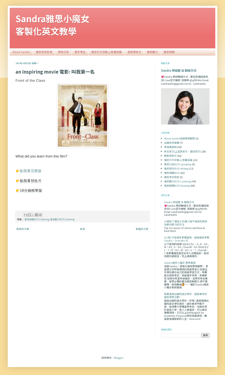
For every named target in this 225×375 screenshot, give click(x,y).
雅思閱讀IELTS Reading (177, 185)
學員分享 (63, 52)
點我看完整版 (31, 171)
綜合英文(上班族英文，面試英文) (182, 151)
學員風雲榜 (170, 147)
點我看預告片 (31, 181)
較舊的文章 (142, 229)
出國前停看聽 (171, 142)
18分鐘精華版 (31, 190)
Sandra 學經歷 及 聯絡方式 (178, 70)
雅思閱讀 (169, 52)
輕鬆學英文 (134, 52)
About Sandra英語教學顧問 (179, 138)
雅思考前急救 (44, 52)
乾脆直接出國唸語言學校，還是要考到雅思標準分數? (185, 295)
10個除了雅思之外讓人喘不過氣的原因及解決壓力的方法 (185, 222)
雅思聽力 (152, 52)
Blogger (118, 357)
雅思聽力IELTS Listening (62, 219)
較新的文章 (22, 229)
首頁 (82, 229)
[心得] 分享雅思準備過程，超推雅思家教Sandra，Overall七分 (186, 239)
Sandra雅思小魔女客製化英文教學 (52, 24)
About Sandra (21, 52)
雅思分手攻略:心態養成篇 (106, 52)
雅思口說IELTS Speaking (177, 164)
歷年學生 (80, 52)
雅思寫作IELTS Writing (176, 168)
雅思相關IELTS (172, 173)
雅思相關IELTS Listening (37, 219)
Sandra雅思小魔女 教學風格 (180, 263)
